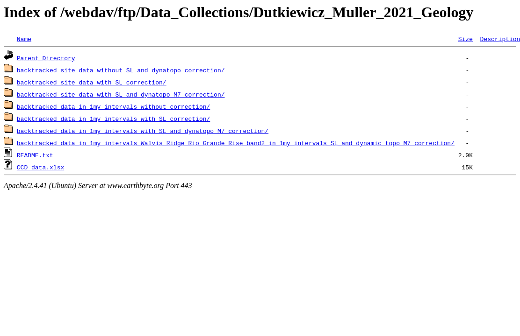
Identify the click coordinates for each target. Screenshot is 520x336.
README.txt (35, 155)
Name (24, 39)
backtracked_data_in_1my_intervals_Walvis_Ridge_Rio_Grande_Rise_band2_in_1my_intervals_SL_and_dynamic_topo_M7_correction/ (236, 143)
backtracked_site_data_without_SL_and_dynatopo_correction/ (121, 70)
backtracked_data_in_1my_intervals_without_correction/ (113, 106)
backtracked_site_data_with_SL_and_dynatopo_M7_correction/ (121, 94)
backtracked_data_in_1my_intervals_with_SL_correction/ (113, 118)
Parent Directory (46, 58)
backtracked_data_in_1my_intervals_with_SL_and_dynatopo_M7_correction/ (142, 130)
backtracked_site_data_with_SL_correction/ (91, 82)
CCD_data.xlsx (40, 167)
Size (465, 39)
